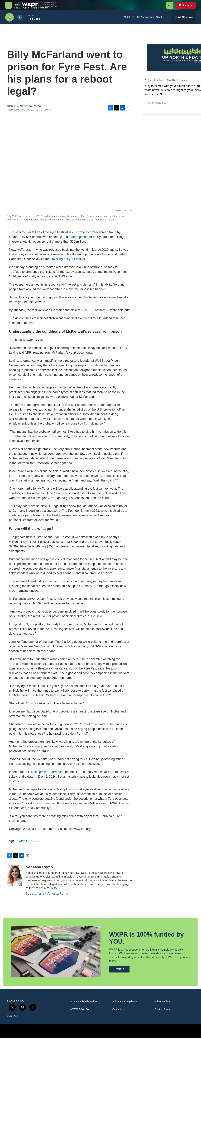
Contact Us (118, 1009)
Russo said (94, 616)
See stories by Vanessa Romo (47, 893)
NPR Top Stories (29, 841)
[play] (9, 17)
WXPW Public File (80, 1009)
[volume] (20, 17)
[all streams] (183, 17)
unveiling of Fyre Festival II (68, 259)
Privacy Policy (162, 1001)
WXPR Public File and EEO (84, 1001)
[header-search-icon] (169, 5)
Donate (187, 5)
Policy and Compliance (124, 1001)
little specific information (47, 772)
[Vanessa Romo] (14, 875)
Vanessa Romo (30, 106)
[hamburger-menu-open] (8, 5)
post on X (21, 624)
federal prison (78, 237)
